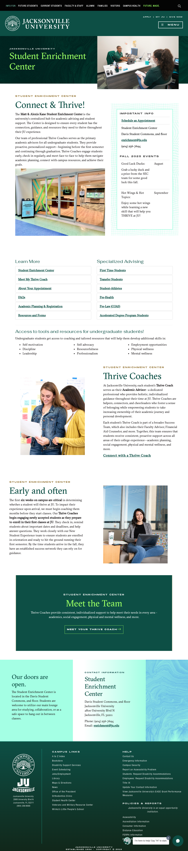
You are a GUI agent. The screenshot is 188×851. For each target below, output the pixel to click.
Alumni (90, 5)
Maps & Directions (61, 782)
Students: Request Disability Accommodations (147, 773)
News (55, 787)
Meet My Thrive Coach (32, 279)
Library (56, 778)
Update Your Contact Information (140, 787)
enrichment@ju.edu (134, 140)
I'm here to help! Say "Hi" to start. (151, 840)
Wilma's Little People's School (68, 809)
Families (103, 5)
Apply (147, 17)
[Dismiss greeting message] (168, 838)
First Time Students (113, 270)
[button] (179, 6)
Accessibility (129, 817)
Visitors (115, 5)
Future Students (28, 5)
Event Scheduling (61, 769)
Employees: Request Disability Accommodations (148, 778)
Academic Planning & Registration (40, 306)
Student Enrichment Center (36, 270)
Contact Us (128, 756)
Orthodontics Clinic (62, 796)
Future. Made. (151, 5)
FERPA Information (132, 834)
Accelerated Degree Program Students (124, 315)
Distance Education (133, 830)
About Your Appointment (34, 288)
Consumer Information (134, 825)
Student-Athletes (111, 288)
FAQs (21, 297)
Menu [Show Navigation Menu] (170, 25)
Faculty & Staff (74, 5)
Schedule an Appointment (138, 120)
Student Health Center (63, 800)
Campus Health (131, 5)
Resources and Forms (32, 315)
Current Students (51, 5)
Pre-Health (107, 297)
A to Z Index (58, 756)
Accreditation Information (136, 821)
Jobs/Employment (61, 773)
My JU (160, 17)
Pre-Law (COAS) (110, 306)
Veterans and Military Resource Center (72, 804)
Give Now (176, 17)
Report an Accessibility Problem (139, 769)
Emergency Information (135, 760)
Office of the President (64, 791)
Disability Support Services (66, 765)
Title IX (126, 782)
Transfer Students (111, 279)
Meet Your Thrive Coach (94, 630)
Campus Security (131, 765)
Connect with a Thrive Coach (127, 455)
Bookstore (57, 760)
